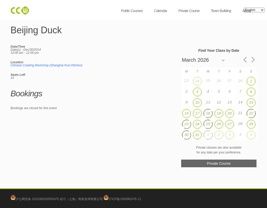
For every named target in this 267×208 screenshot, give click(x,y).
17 (197, 113)
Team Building (221, 11)
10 (197, 102)
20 (230, 113)
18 (208, 113)
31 (197, 134)
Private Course (189, 11)
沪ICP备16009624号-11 (122, 199)
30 (186, 134)
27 (230, 124)
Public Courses (132, 11)
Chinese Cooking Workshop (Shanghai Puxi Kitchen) (47, 65)
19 (219, 113)
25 (208, 124)
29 (251, 124)
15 (251, 102)
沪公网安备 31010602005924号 (37, 199)
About (246, 11)
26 (219, 124)
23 (186, 124)
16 (186, 113)
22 (251, 113)
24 (197, 81)
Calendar (160, 11)
